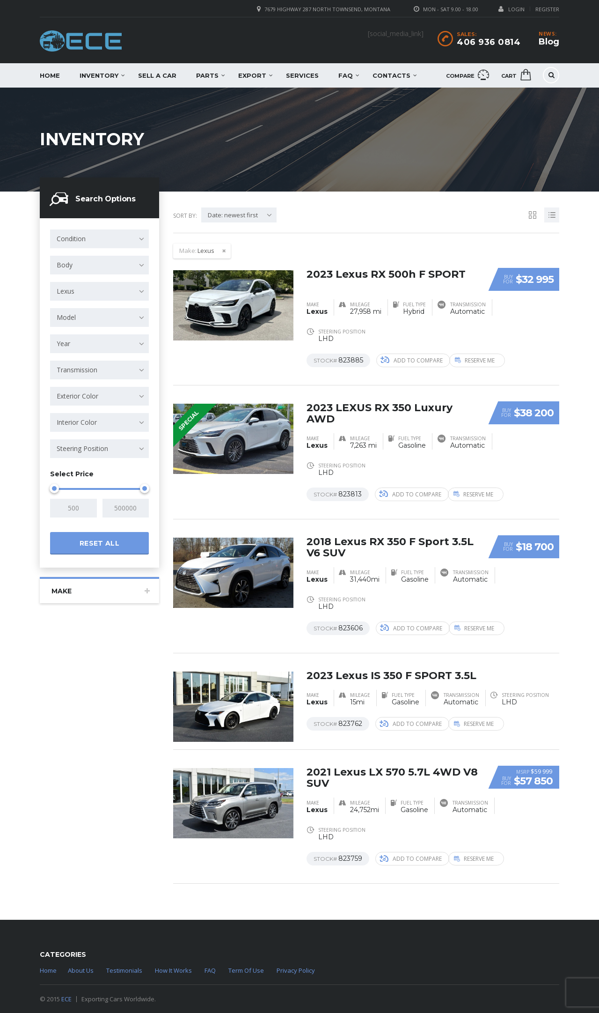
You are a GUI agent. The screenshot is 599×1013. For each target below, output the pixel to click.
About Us (81, 970)
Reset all (99, 543)
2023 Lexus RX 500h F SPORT (386, 274)
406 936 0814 (488, 42)
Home (50, 75)
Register (547, 9)
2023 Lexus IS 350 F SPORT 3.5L (391, 675)
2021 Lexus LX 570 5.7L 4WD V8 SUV (392, 778)
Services (302, 75)
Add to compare (411, 360)
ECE (66, 999)
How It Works (173, 970)
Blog (549, 42)
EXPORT (252, 75)
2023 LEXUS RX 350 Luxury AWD (380, 413)
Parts (207, 75)
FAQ (345, 75)
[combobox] (99, 238)
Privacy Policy (296, 970)
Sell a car (157, 75)
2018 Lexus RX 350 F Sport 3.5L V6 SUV (390, 547)
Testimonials (124, 970)
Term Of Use (246, 970)
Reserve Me (482, 360)
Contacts (391, 75)
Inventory (99, 75)
